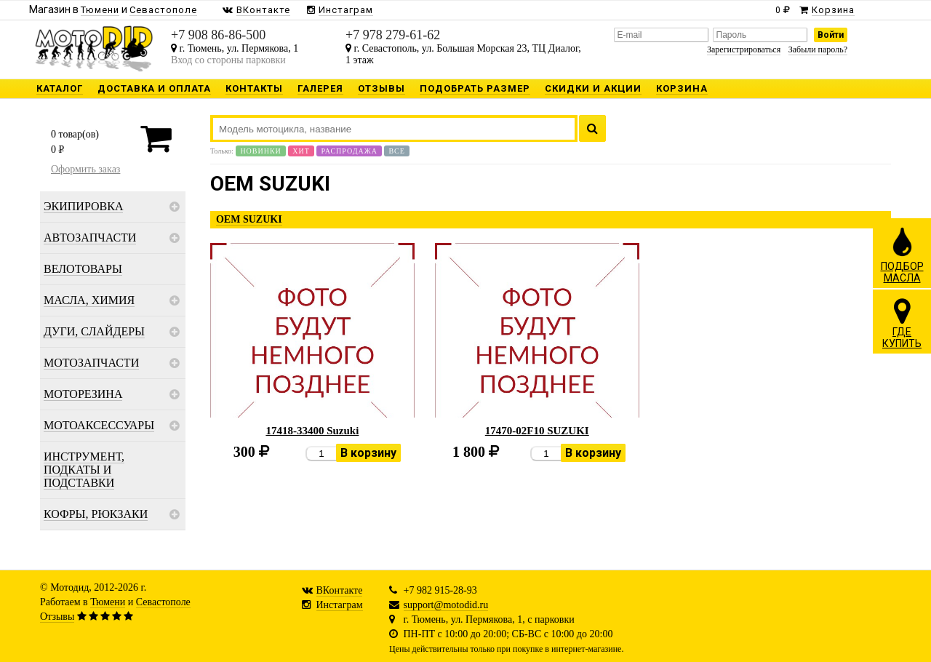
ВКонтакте (339, 590)
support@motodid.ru (446, 604)
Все (396, 151)
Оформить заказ (85, 169)
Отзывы (57, 616)
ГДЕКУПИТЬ (902, 323)
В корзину (368, 453)
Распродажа (349, 151)
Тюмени (107, 602)
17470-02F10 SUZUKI (537, 430)
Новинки (260, 151)
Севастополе (163, 602)
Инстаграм (339, 604)
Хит (301, 151)
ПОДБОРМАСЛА (902, 255)
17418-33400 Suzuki (312, 430)
